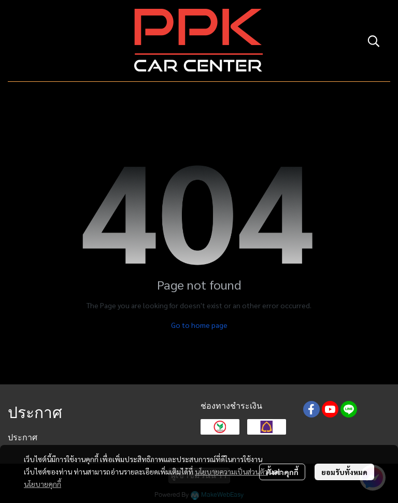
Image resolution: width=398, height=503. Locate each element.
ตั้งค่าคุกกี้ (282, 472)
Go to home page (199, 324)
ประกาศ (22, 437)
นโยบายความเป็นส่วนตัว (231, 471)
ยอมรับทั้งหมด (344, 472)
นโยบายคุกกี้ (42, 483)
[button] (373, 41)
